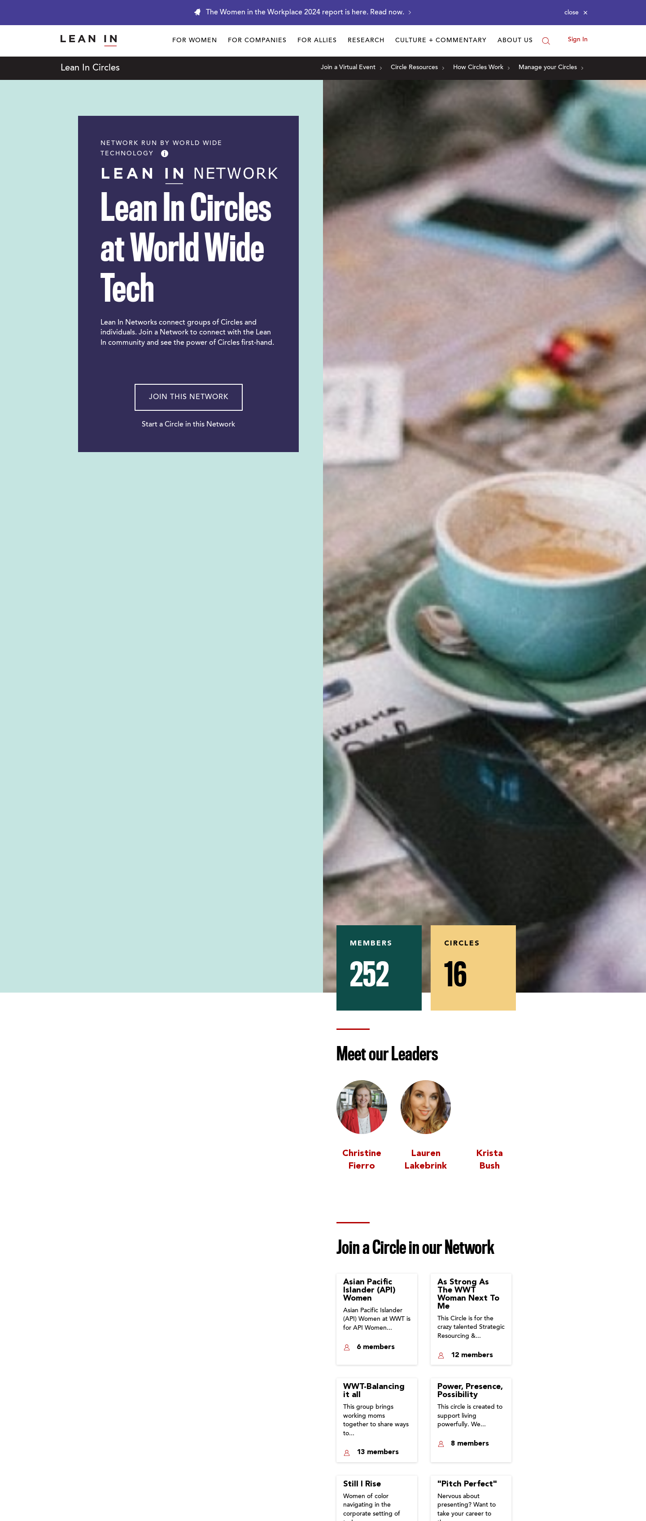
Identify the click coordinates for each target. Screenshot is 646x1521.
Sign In (578, 40)
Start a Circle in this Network (188, 424)
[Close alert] (576, 12)
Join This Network (188, 397)
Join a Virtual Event (351, 68)
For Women (194, 41)
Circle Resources (417, 68)
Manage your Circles (551, 68)
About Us (515, 41)
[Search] (546, 41)
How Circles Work (481, 68)
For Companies (257, 41)
